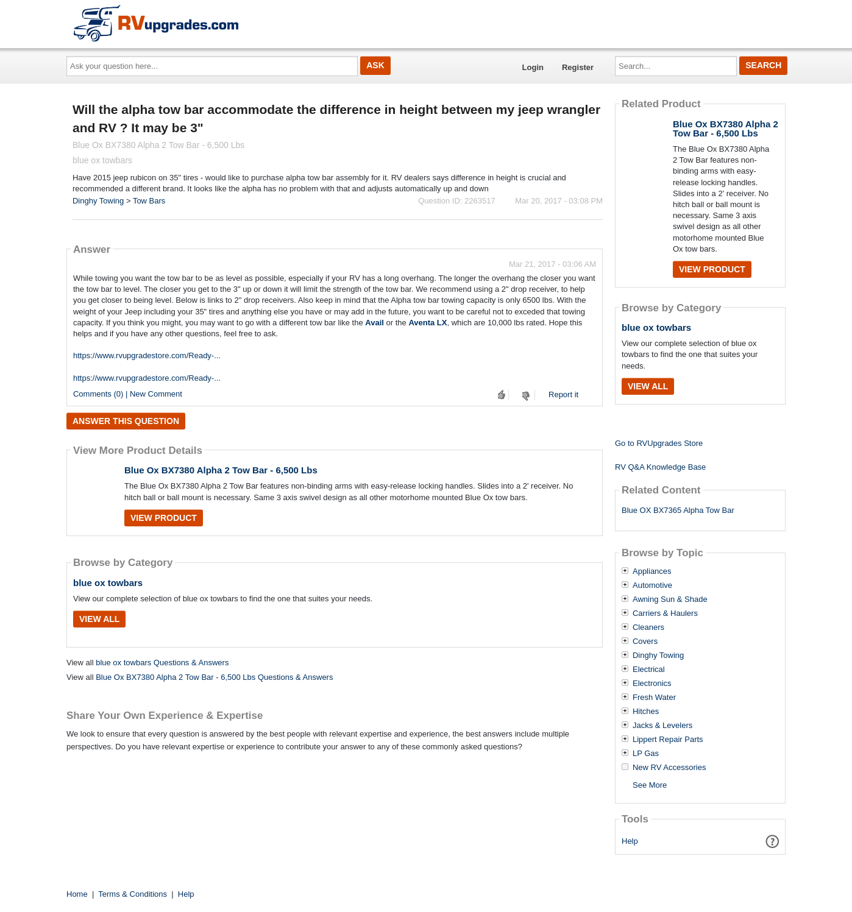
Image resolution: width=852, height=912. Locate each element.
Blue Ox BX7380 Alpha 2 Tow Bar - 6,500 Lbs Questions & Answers (214, 677)
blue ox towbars (108, 583)
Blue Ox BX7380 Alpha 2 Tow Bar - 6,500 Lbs (221, 470)
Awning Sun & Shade (670, 599)
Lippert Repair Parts (668, 739)
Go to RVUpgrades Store (659, 443)
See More (650, 785)
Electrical (649, 669)
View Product (163, 518)
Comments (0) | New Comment (127, 393)
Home (77, 894)
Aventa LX (427, 322)
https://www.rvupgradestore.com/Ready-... (147, 355)
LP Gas (646, 753)
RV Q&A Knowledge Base (660, 467)
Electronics (652, 683)
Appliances (652, 571)
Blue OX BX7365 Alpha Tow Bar (678, 510)
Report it (563, 394)
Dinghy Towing (98, 200)
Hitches (646, 711)
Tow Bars (149, 200)
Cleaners (648, 627)
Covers (645, 641)
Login (533, 67)
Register (578, 67)
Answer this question (126, 421)
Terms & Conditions (132, 894)
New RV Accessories (669, 767)
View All (99, 619)
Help (630, 841)
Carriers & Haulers (665, 613)
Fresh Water (654, 697)
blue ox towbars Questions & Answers (162, 662)
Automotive (652, 585)
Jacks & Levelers (662, 725)
